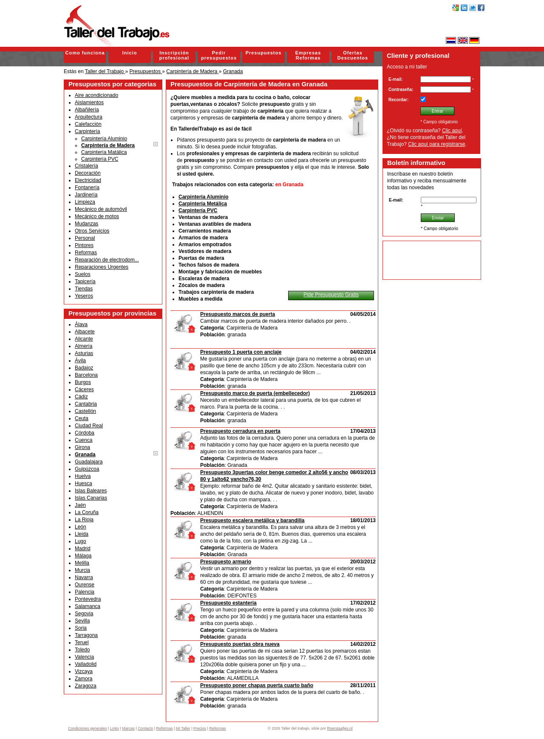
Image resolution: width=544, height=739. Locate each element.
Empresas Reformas (308, 55)
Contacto (145, 728)
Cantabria (86, 404)
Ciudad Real (89, 426)
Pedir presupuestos (219, 55)
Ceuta (81, 418)
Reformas (86, 253)
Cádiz (81, 397)
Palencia (84, 592)
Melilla (82, 563)
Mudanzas (86, 224)
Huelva (83, 476)
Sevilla (82, 621)
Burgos (83, 382)
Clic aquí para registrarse (436, 144)
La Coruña (87, 512)
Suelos (83, 274)
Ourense (84, 585)
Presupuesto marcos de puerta (237, 314)
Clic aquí (452, 131)
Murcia (82, 570)
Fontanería (87, 187)
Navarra (84, 577)
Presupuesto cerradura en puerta (240, 431)
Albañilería (87, 110)
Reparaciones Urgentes (101, 267)
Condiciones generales (87, 728)
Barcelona (86, 375)
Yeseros (84, 296)
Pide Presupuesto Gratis (331, 295)
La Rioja (84, 520)
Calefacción (88, 124)
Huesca (83, 483)
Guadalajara (88, 462)
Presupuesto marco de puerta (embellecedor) (255, 393)
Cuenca (83, 440)
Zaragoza (85, 686)
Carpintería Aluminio (104, 139)
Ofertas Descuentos (352, 55)
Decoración (88, 173)
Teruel (82, 642)
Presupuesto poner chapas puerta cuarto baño (256, 685)
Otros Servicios (92, 231)
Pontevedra (88, 599)
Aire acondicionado (96, 95)
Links (114, 728)
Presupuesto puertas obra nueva (240, 644)
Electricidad (88, 180)
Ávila (80, 361)
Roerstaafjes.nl (340, 728)
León (80, 527)
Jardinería (86, 195)
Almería (83, 346)
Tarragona (86, 635)
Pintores (84, 245)
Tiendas (84, 289)
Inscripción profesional (174, 55)
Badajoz (84, 368)
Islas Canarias (91, 498)
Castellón (85, 411)
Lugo (80, 541)
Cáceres (84, 389)
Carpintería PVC (99, 159)
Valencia (84, 657)
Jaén (80, 505)
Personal (85, 238)
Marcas (128, 728)
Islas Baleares (91, 491)
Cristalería (86, 166)
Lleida (81, 534)
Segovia (84, 614)
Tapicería (85, 281)
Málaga (83, 556)
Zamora (83, 679)
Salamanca (87, 606)
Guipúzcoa (87, 469)
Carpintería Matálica (104, 152)
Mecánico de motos (97, 216)
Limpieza (85, 202)
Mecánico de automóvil (101, 209)
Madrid (83, 548)
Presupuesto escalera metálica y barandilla (252, 520)
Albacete (85, 332)
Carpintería (87, 131)
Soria (81, 628)
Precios (199, 728)
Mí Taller (183, 728)
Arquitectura (88, 117)
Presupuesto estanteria (228, 603)
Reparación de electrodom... (107, 260)
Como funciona (85, 52)
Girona (82, 447)
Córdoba (84, 433)
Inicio (129, 52)
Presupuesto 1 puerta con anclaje (240, 352)
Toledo (82, 650)
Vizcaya (84, 671)
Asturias (84, 353)
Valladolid (85, 664)
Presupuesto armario (225, 562)
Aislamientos (89, 102)
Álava (81, 324)
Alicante (84, 339)
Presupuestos (264, 52)
